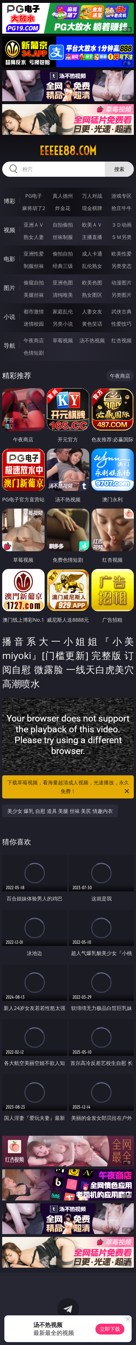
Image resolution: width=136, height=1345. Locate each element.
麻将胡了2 (33, 208)
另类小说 (63, 323)
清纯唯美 (63, 294)
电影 (9, 259)
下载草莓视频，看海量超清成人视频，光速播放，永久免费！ (69, 787)
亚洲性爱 (34, 253)
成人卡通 (92, 253)
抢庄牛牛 (121, 208)
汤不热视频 (92, 340)
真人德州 (63, 195)
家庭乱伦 (63, 311)
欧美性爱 (121, 253)
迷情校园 (34, 323)
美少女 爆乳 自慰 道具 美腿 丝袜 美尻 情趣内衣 (60, 811)
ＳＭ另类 (121, 237)
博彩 (9, 201)
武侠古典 (121, 311)
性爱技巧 (121, 323)
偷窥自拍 (34, 282)
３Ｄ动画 (121, 224)
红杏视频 (121, 340)
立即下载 (110, 1328)
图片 (9, 288)
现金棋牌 (92, 208)
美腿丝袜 (34, 294)
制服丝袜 (34, 265)
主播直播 (92, 237)
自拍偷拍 (63, 224)
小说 (9, 317)
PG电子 (33, 195)
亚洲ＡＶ (34, 224)
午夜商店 (34, 340)
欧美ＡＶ (92, 224)
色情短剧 (34, 352)
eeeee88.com (68, 151)
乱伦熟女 (92, 265)
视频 (9, 230)
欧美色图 (92, 282)
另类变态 (121, 265)
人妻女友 (92, 311)
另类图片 (121, 294)
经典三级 (63, 265)
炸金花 (62, 208)
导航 (9, 346)
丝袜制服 (63, 237)
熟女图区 (92, 294)
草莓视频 (63, 340)
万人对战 (92, 195)
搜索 (119, 169)
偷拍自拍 (63, 253)
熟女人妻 (34, 237)
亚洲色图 (63, 282)
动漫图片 (121, 282)
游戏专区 (121, 195)
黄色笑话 (92, 323)
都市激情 (34, 311)
